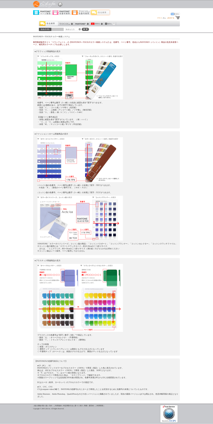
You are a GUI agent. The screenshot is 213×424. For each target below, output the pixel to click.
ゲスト (159, 18)
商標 (85, 406)
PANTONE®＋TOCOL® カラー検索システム (51, 37)
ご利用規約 (58, 406)
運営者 (91, 406)
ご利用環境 (99, 406)
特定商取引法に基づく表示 (73, 406)
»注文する (170, 18)
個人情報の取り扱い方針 (43, 406)
